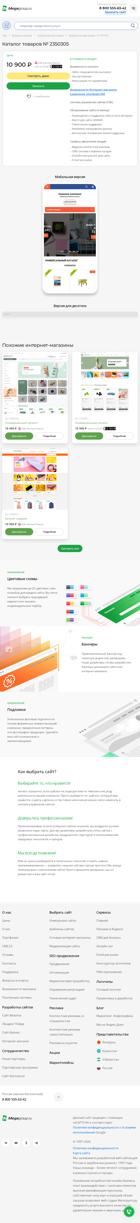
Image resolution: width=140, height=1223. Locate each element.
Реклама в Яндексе (109, 929)
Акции (54, 1052)
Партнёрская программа (20, 1067)
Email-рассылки (107, 955)
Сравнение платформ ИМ (87, 94)
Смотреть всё (70, 548)
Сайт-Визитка (11, 1015)
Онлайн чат (104, 946)
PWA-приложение (109, 972)
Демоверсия (19, 436)
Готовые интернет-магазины (70, 938)
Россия (104, 1068)
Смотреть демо (38, 76)
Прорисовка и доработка (114, 998)
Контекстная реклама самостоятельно (64, 1032)
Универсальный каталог (21, 423)
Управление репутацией (66, 990)
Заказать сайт (115, 12)
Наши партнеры (13, 1059)
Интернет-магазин (15, 1041)
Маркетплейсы (61, 1062)
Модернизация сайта (64, 946)
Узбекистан (107, 1059)
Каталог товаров (16, 518)
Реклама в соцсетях (63, 1043)
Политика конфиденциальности (95, 1148)
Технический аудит (63, 998)
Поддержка (10, 972)
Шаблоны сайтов (61, 929)
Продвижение (59, 964)
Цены (6, 921)
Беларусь (106, 1042)
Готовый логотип (108, 990)
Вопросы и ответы (15, 980)
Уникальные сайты (62, 921)
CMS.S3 (7, 946)
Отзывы (7, 955)
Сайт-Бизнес (11, 1032)
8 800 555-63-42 (112, 8)
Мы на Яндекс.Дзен (110, 1025)
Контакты (9, 963)
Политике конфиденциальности (95, 1127)
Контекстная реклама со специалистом (66, 1018)
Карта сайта (81, 1153)
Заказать (38, 86)
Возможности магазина (19, 989)
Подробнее (49, 436)
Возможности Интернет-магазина (93, 89)
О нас (6, 929)
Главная (102, 921)
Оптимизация (59, 972)
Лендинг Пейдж (13, 1024)
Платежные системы (17, 998)
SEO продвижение (64, 956)
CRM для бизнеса (108, 938)
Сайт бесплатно (13, 1076)
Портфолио (10, 938)
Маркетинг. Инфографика (114, 1016)
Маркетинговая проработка (69, 981)
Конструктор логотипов (113, 963)
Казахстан (106, 1051)
